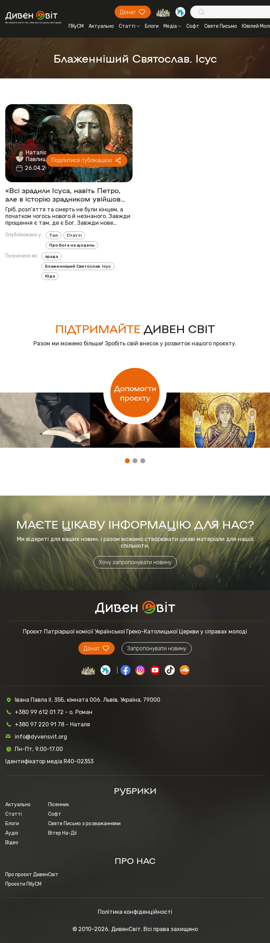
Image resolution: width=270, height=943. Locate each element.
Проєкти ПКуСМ (23, 884)
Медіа (172, 26)
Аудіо (11, 833)
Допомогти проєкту (135, 392)
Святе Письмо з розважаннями (84, 824)
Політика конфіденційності (135, 912)
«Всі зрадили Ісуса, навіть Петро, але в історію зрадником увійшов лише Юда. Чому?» (63, 194)
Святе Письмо (220, 26)
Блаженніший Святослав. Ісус (78, 266)
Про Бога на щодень (72, 245)
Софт (192, 26)
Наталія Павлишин (40, 156)
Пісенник (58, 805)
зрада (51, 256)
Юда (50, 276)
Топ (53, 235)
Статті (129, 26)
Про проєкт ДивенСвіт (31, 875)
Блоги (152, 26)
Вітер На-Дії (62, 833)
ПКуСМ (76, 26)
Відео (11, 843)
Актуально (101, 26)
